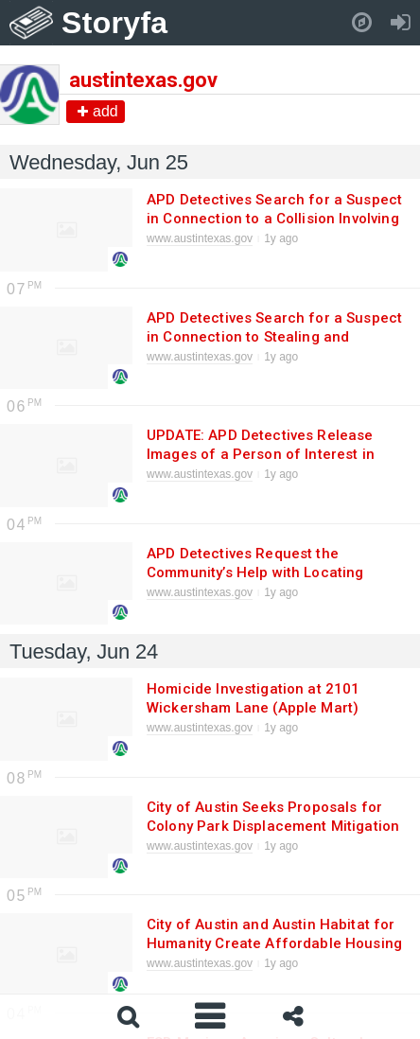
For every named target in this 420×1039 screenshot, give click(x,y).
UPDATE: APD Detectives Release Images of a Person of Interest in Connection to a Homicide (261, 454)
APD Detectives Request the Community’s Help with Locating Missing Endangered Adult (255, 572)
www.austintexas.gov (200, 238)
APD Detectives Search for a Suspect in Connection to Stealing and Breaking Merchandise (274, 336)
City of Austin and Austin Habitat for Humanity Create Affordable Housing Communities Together (274, 943)
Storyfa (114, 23)
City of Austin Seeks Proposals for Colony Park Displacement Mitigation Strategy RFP (273, 826)
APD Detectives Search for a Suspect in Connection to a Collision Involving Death (274, 218)
